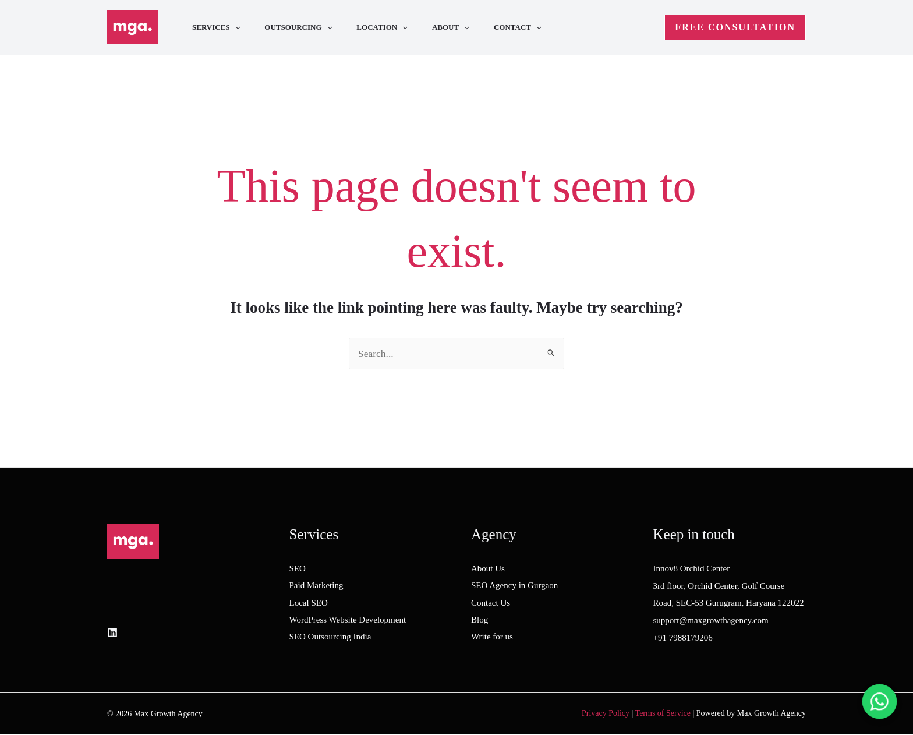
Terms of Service (663, 713)
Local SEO (308, 603)
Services (218, 27)
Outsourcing (303, 27)
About (463, 27)
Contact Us (490, 603)
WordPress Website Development (347, 621)
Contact (533, 27)
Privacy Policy (605, 713)
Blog (479, 621)
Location (390, 27)
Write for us (492, 638)
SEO (297, 569)
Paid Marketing (316, 586)
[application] (237, 27)
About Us (488, 569)
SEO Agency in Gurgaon (514, 586)
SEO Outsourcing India (330, 638)
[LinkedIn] (112, 633)
